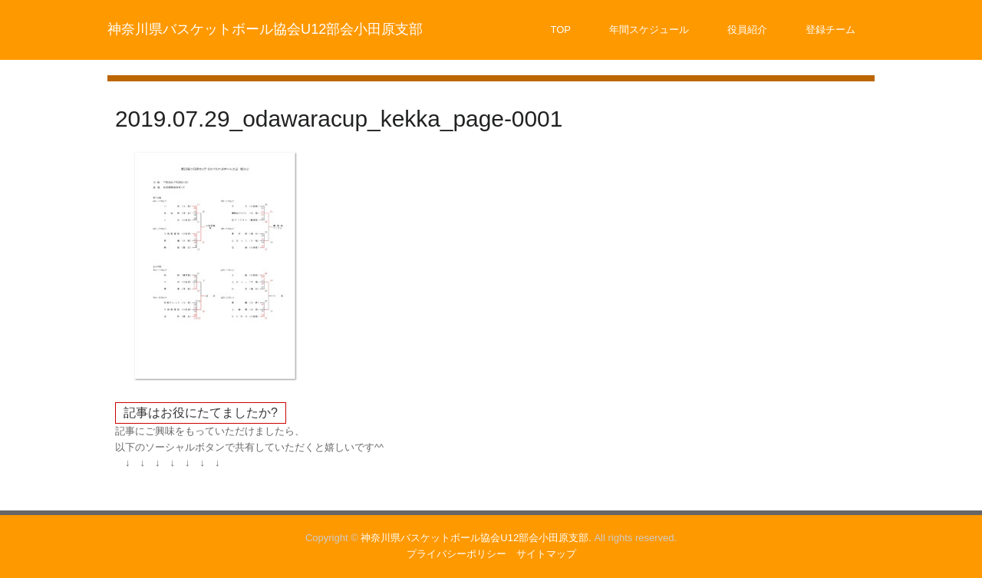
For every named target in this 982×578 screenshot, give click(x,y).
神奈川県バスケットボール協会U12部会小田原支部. (476, 537)
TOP (561, 29)
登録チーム (830, 29)
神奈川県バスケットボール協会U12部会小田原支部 (265, 29)
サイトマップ (546, 554)
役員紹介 (747, 29)
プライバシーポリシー (456, 554)
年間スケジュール (649, 29)
